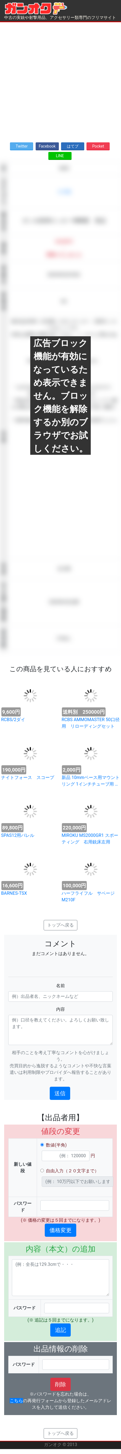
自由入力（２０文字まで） (72, 1170)
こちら (16, 1400)
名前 (60, 985)
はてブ (72, 146)
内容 (60, 1009)
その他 (64, 191)
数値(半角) (56, 1145)
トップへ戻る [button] (60, 925)
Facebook (47, 146)
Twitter (22, 146)
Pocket (98, 146)
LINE (60, 156)
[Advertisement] (58, 80)
